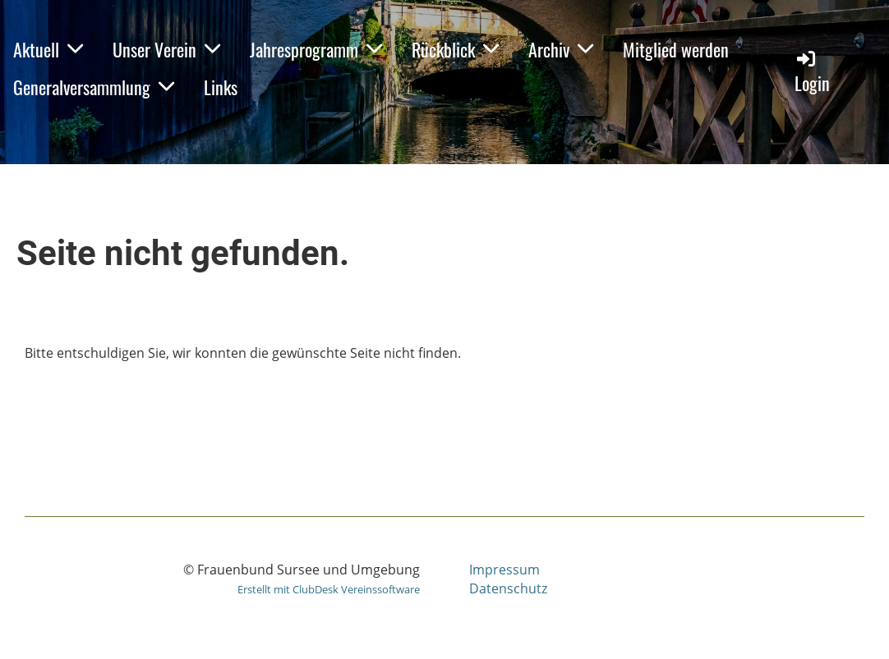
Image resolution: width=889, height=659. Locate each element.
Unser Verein (166, 49)
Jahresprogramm (316, 49)
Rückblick (455, 49)
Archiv (560, 49)
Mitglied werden (676, 49)
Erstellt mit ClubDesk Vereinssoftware (328, 589)
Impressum (504, 570)
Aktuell (48, 49)
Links (220, 87)
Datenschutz (508, 588)
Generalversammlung (93, 87)
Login (812, 72)
